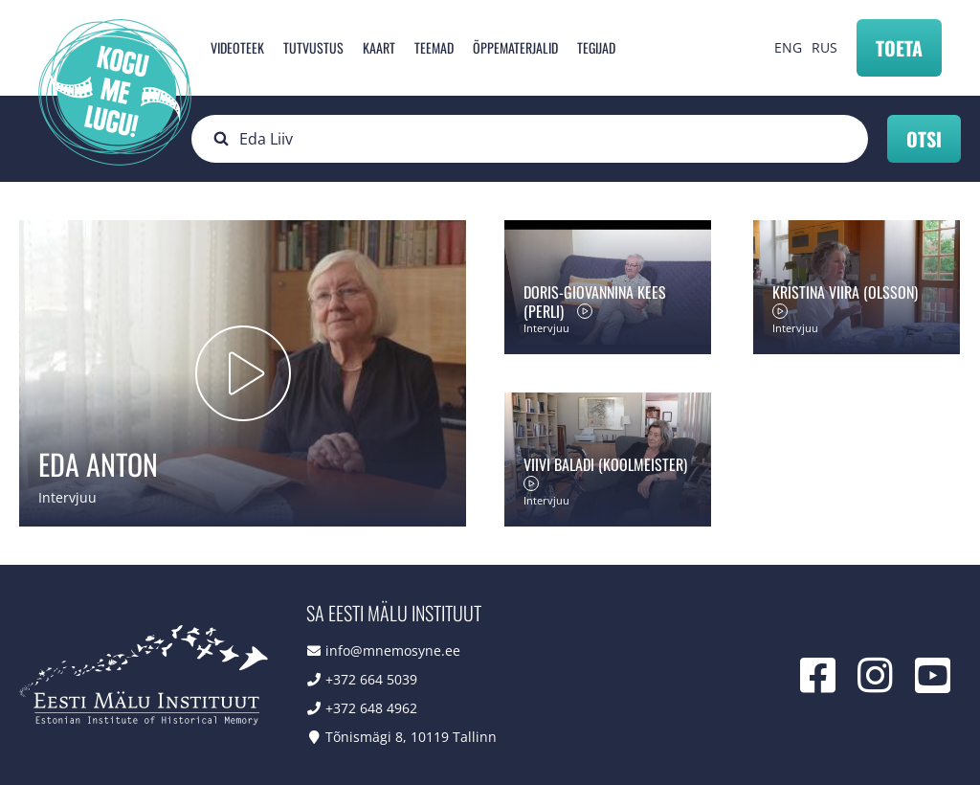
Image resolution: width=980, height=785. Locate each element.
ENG (788, 47)
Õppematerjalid (515, 47)
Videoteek (237, 47)
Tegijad (596, 47)
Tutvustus (313, 47)
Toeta (899, 48)
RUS (824, 47)
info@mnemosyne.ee (392, 650)
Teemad (434, 47)
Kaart (379, 47)
